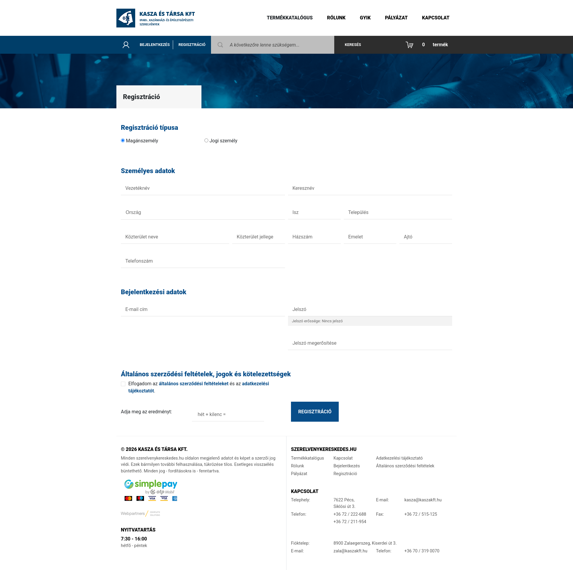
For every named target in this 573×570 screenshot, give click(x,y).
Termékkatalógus (290, 18)
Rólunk (336, 18)
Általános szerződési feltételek (405, 466)
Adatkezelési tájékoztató (399, 458)
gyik (365, 18)
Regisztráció (191, 44)
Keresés (353, 44)
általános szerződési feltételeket (193, 383)
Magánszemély (142, 141)
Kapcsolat (435, 18)
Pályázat (396, 18)
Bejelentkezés (155, 44)
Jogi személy (223, 141)
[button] (428, 45)
